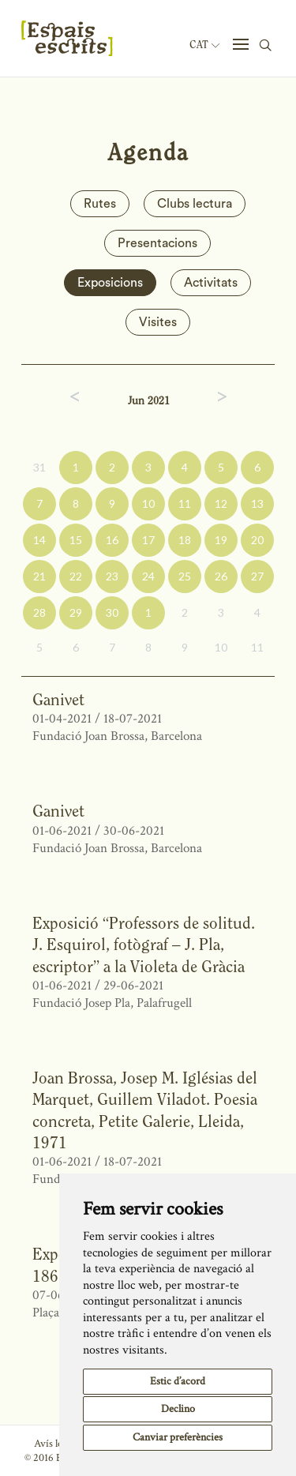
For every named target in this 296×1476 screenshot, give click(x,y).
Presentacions (157, 243)
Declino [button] (178, 1409)
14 (39, 539)
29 (75, 612)
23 (112, 576)
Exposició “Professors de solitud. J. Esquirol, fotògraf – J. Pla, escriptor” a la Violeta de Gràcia (143, 944)
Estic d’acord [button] (177, 1381)
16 (112, 539)
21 (39, 576)
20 (257, 539)
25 (184, 576)
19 (221, 539)
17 (148, 539)
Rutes (100, 203)
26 (221, 576)
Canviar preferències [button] (178, 1437)
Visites (158, 322)
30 (112, 612)
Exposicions (110, 282)
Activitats (211, 282)
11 (184, 503)
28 (39, 612)
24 (148, 576)
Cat (204, 45)
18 (184, 539)
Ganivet (58, 699)
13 (257, 503)
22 (75, 576)
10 (148, 503)
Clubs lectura (194, 203)
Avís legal (54, 1444)
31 (39, 467)
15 (75, 539)
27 (257, 576)
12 (221, 503)
